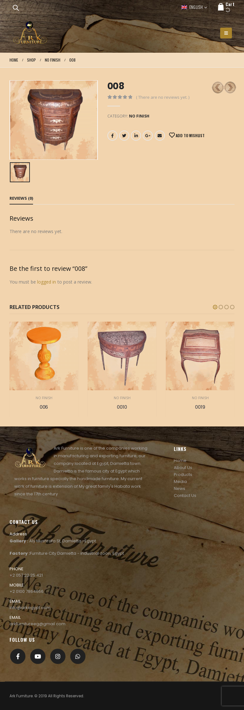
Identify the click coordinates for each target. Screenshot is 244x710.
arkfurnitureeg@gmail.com (37, 624)
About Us (183, 468)
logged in (46, 282)
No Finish (139, 116)
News (179, 489)
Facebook (112, 136)
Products (183, 475)
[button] (215, 307)
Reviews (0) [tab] (21, 198)
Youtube (37, 656)
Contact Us (185, 495)
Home (180, 461)
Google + (148, 136)
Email (160, 136)
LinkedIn (136, 136)
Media (180, 482)
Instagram (57, 656)
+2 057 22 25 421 (26, 575)
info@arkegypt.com (30, 608)
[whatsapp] (77, 656)
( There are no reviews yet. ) (162, 97)
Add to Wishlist (190, 135)
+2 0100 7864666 (27, 591)
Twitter (124, 136)
